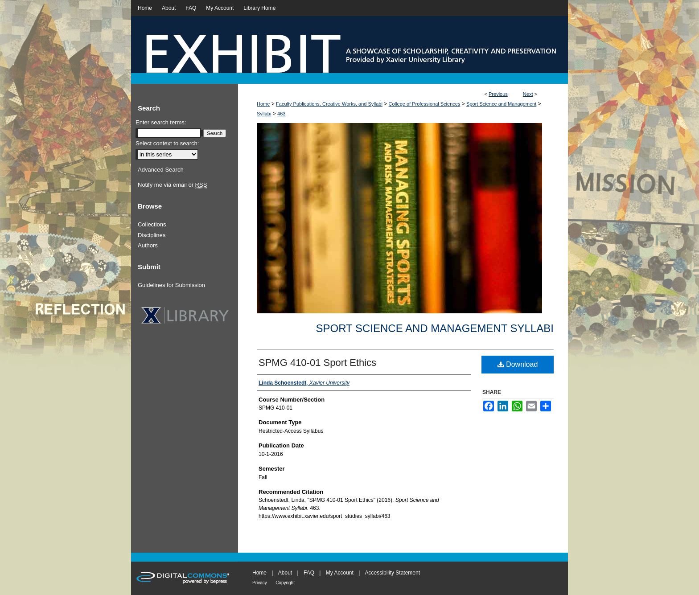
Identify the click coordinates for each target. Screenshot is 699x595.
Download (518, 364)
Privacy (259, 582)
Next (528, 94)
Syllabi (264, 113)
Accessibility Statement (392, 573)
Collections (152, 224)
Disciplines (151, 235)
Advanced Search (161, 169)
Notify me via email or (172, 185)
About (285, 573)
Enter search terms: (161, 122)
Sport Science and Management (501, 104)
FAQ (309, 573)
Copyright (285, 582)
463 (281, 113)
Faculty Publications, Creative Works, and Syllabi (329, 104)
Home (263, 104)
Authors (148, 245)
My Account (340, 573)
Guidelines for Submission (171, 285)
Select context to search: (167, 143)
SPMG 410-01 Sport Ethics (317, 362)
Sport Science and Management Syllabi (435, 328)
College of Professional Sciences (425, 104)
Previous (498, 94)
